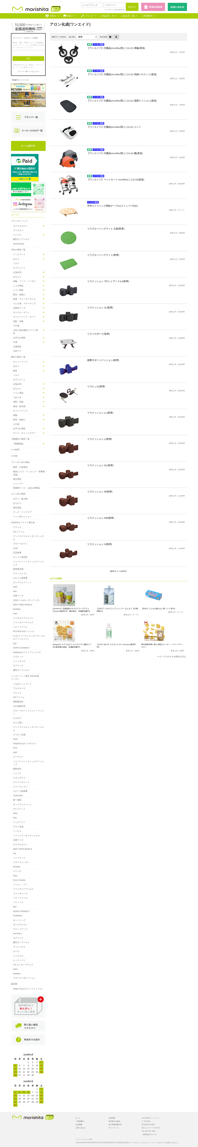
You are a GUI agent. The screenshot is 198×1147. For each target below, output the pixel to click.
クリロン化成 (19, 734)
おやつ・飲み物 (20, 499)
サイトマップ (114, 1128)
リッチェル (18, 956)
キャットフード (20, 362)
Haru (15, 613)
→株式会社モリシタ (149, 1134)
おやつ (16, 259)
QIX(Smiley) (18, 244)
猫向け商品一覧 (18, 357)
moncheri (17, 933)
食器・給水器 (19, 406)
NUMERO (17, 915)
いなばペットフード (22, 684)
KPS (15, 748)
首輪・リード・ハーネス (24, 281)
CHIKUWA (18, 795)
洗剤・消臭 (18, 321)
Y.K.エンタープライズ (23, 964)
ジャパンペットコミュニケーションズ (28, 563)
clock (15, 548)
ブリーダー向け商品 (20, 462)
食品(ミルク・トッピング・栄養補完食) (29, 473)
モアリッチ (18, 665)
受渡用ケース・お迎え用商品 (26, 488)
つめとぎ (17, 397)
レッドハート (19, 960)
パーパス (17, 235)
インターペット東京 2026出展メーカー (25, 677)
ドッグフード (19, 254)
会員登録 (112, 1118)
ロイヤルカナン (20, 226)
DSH (15, 587)
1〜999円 (15, 449)
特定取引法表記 (114, 1121)
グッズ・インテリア (22, 512)
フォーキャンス (20, 893)
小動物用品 (18, 444)
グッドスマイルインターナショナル (28, 537)
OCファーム (18, 532)
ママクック (18, 656)
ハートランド (19, 858)
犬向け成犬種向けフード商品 (25, 331)
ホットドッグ (19, 920)
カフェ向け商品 (18, 494)
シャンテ (17, 773)
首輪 (15, 415)
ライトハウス (19, 947)
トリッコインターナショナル (26, 835)
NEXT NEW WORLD (22, 604)
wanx (15, 969)
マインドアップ (20, 929)
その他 (16, 325)
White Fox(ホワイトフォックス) (27, 989)
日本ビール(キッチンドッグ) (26, 600)
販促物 (14, 984)
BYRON (16, 609)
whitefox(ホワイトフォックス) (27, 652)
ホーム (78, 1118)
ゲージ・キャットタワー (24, 433)
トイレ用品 (18, 290)
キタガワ (17, 718)
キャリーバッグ (20, 410)
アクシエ (17, 527)
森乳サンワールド (21, 239)
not (14, 853)
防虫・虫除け (19, 294)
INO (15, 591)
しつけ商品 (18, 285)
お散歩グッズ (19, 308)
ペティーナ (18, 902)
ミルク (16, 263)
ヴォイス (17, 693)
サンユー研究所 (20, 557)
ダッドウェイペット (22, 582)
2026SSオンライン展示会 (23, 522)
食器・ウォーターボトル (24, 299)
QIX (15, 643)
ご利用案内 (146, 16)
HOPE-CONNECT (21, 648)
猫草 (15, 371)
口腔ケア (17, 351)
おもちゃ (17, 277)
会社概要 (79, 1124)
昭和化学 (17, 769)
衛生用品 (17, 479)
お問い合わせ (81, 1128)
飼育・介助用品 (20, 467)
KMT (15, 752)
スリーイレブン (20, 573)
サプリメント (19, 268)
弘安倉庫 (17, 552)
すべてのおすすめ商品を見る (172, 656)
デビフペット (19, 809)
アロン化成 (18, 826)
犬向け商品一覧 (18, 249)
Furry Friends (19, 880)
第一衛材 (17, 800)
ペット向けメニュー (22, 516)
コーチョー (18, 757)
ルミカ (16, 951)
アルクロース (19, 688)
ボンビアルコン (20, 924)
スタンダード (19, 778)
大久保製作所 (19, 706)
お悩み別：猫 (127, 16)
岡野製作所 (18, 702)
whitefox (17, 973)
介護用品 (17, 346)
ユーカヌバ (18, 230)
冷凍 (15, 342)
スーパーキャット (21, 782)
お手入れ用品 (19, 337)
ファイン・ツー (20, 884)
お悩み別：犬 (107, 16)
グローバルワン (20, 543)
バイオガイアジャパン (23, 618)
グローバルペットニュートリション (28, 712)
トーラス (17, 831)
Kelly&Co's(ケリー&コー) (24, 743)
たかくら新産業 (20, 578)
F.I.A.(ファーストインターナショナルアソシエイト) (29, 637)
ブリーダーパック (19, 221)
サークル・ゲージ (21, 312)
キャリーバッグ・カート (24, 317)
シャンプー (18, 483)
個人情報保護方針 (115, 1124)
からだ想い (18, 722)
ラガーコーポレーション (24, 978)
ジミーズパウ (19, 661)
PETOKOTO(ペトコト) (23, 631)
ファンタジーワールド (23, 622)
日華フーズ (18, 596)
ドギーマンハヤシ (21, 862)
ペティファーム (20, 627)
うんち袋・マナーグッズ (24, 303)
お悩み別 (17, 272)
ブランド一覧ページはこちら (28, 71)
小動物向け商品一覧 (20, 439)
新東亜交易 (18, 569)
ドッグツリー (19, 822)
